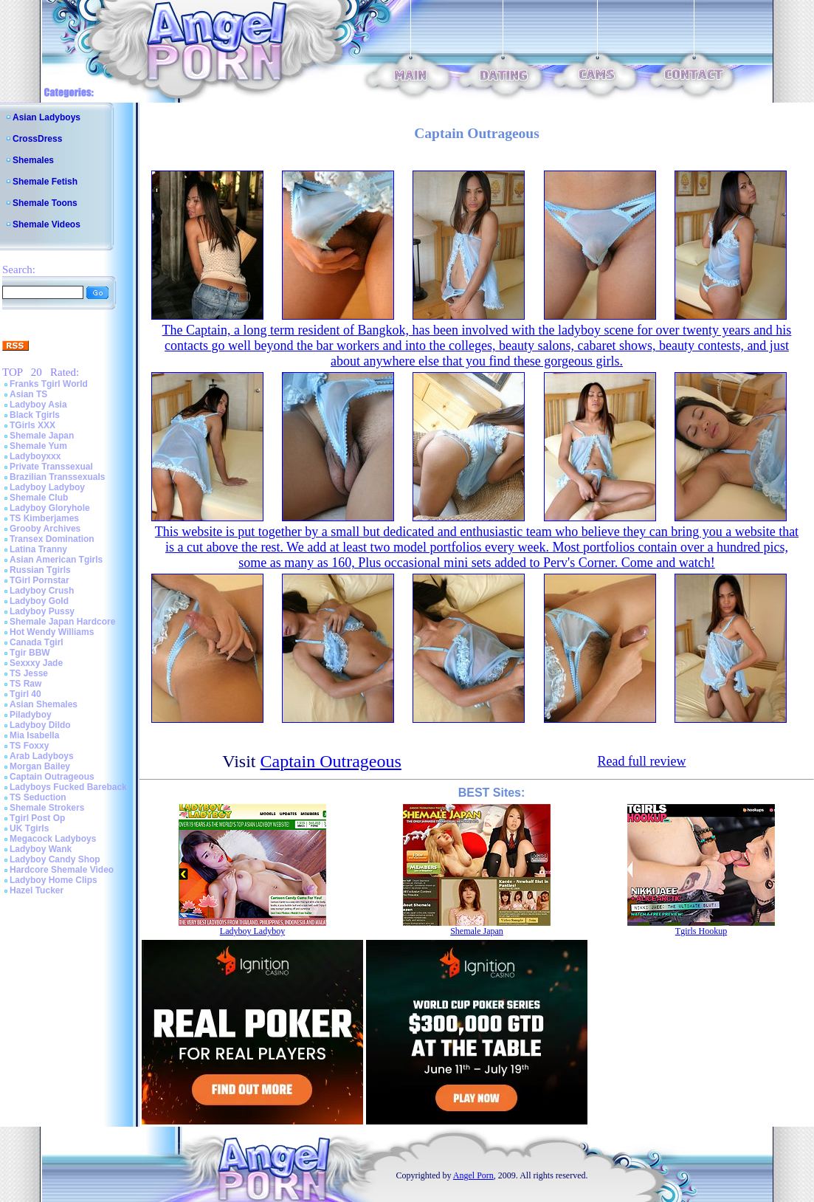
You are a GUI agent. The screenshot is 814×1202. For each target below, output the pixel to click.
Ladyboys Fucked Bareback (68, 787)
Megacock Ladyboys (53, 839)
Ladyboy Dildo (40, 725)
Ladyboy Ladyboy (47, 487)
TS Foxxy (29, 746)
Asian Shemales (43, 704)
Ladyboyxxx (35, 456)
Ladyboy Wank (41, 849)
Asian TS (28, 394)
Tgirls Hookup (701, 931)
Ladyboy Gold (39, 601)
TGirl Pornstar (39, 580)
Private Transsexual (51, 466)
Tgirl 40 (25, 694)
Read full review (641, 761)
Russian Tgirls (40, 570)
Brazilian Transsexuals (57, 477)
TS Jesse (29, 673)
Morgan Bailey (40, 766)
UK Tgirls (29, 828)
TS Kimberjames (44, 518)
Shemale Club (39, 497)
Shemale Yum (38, 446)
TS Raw (25, 684)
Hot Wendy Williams (52, 632)
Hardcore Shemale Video (62, 870)
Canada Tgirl (36, 642)
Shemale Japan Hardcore (62, 622)
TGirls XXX (32, 425)
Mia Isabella (34, 735)
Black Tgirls (35, 415)
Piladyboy (31, 715)
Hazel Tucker (36, 890)
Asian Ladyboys (46, 117)
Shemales (33, 160)
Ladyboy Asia (38, 404)
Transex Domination (52, 539)
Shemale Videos (46, 224)
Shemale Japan (42, 435)
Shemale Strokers (47, 808)
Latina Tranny (38, 549)
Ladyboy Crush (42, 590)
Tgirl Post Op (37, 818)
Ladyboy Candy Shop (55, 859)
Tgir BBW (30, 653)
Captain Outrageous (52, 777)
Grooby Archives (45, 528)
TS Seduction (38, 797)
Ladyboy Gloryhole (50, 508)
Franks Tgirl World (49, 384)
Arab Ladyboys (42, 756)
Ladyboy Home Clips (53, 880)
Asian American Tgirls (56, 559)
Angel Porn (473, 1175)
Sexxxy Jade (36, 663)
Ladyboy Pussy (42, 611)
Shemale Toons (45, 203)
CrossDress (37, 139)
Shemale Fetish (45, 181)
